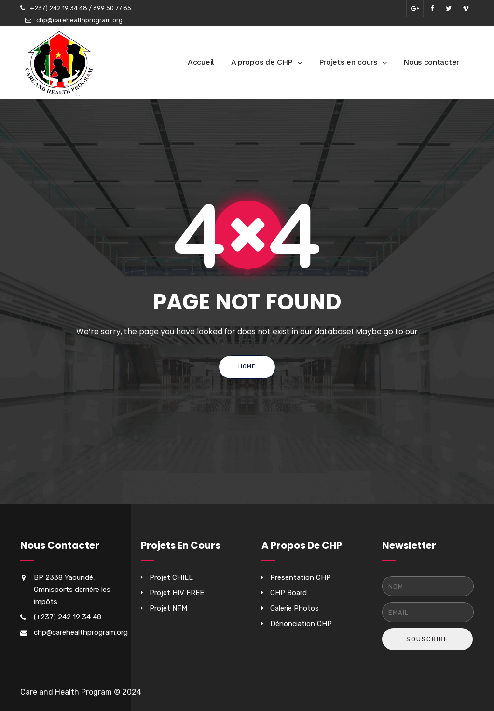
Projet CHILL (171, 577)
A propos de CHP (262, 62)
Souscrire (427, 639)
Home (247, 366)
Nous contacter (431, 62)
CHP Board (288, 593)
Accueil (201, 62)
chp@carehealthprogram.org (79, 20)
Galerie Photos (294, 608)
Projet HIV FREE (177, 593)
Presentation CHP (300, 577)
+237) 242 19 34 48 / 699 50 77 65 (80, 8)
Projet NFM (168, 608)
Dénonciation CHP (301, 623)
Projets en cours (348, 62)
